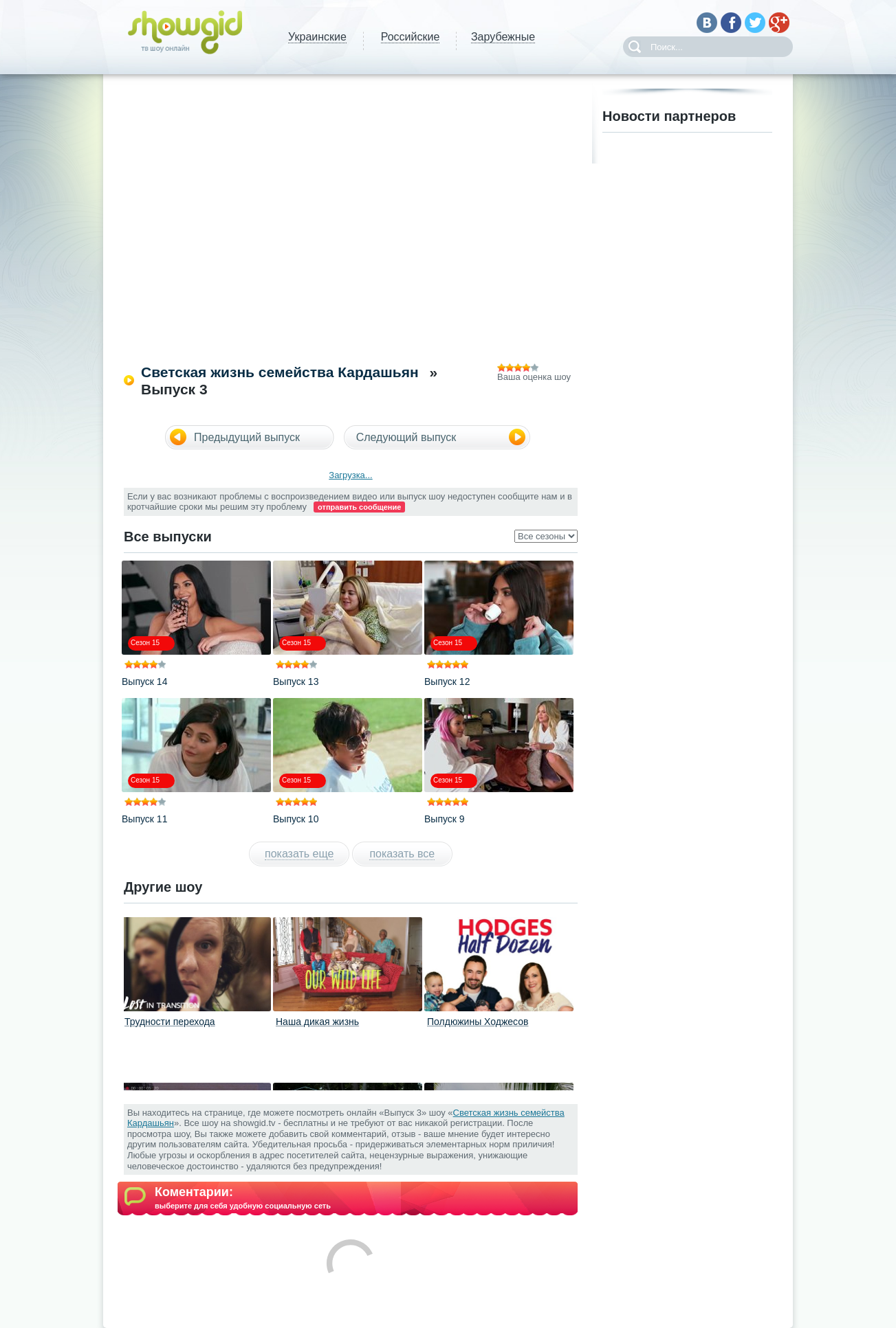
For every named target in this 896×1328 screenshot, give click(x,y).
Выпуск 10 (295, 818)
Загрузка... (350, 475)
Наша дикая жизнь (317, 1021)
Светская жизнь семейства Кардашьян (280, 372)
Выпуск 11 (144, 818)
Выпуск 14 (144, 681)
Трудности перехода (169, 1021)
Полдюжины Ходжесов (477, 1021)
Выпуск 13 (295, 681)
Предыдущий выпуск (247, 437)
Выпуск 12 (447, 681)
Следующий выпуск (406, 437)
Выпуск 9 (444, 818)
